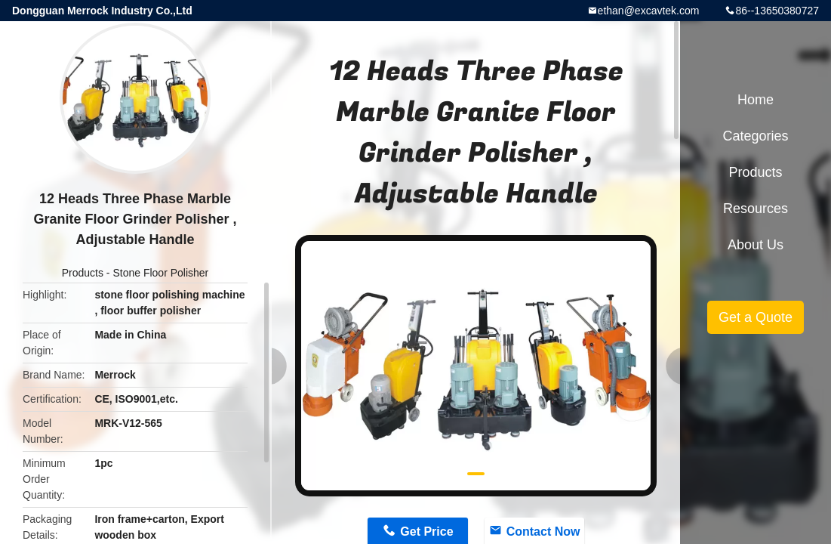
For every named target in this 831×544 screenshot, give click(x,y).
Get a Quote (756, 317)
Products (82, 273)
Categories (755, 136)
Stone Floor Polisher (160, 273)
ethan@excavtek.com (649, 11)
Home (755, 99)
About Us (755, 244)
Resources (755, 208)
